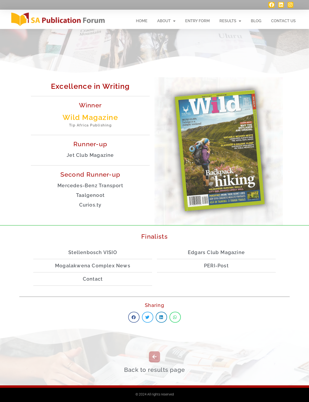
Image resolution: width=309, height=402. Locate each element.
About (166, 21)
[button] (134, 317)
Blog (256, 21)
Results (230, 21)
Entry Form (197, 21)
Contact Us (283, 21)
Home (141, 21)
